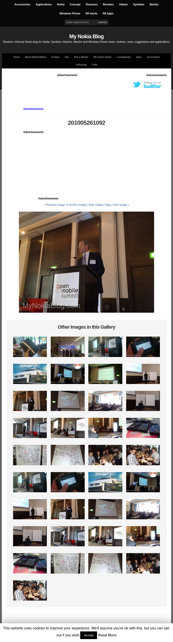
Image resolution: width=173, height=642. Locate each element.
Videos (123, 4)
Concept (75, 4)
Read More (107, 635)
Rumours (92, 4)
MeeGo (154, 4)
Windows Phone (69, 13)
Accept (88, 635)
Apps (138, 57)
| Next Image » (120, 204)
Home (16, 57)
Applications (44, 4)
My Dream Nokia (102, 57)
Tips (67, 57)
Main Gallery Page (100, 204)
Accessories (22, 4)
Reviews (108, 4)
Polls (94, 64)
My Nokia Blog (86, 36)
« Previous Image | (55, 204)
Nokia (60, 4)
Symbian (138, 4)
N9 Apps (108, 13)
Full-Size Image (76, 204)
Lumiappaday (123, 57)
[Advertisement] (89, 87)
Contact (55, 57)
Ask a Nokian (81, 57)
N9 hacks (92, 13)
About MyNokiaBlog (35, 57)
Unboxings (81, 64)
